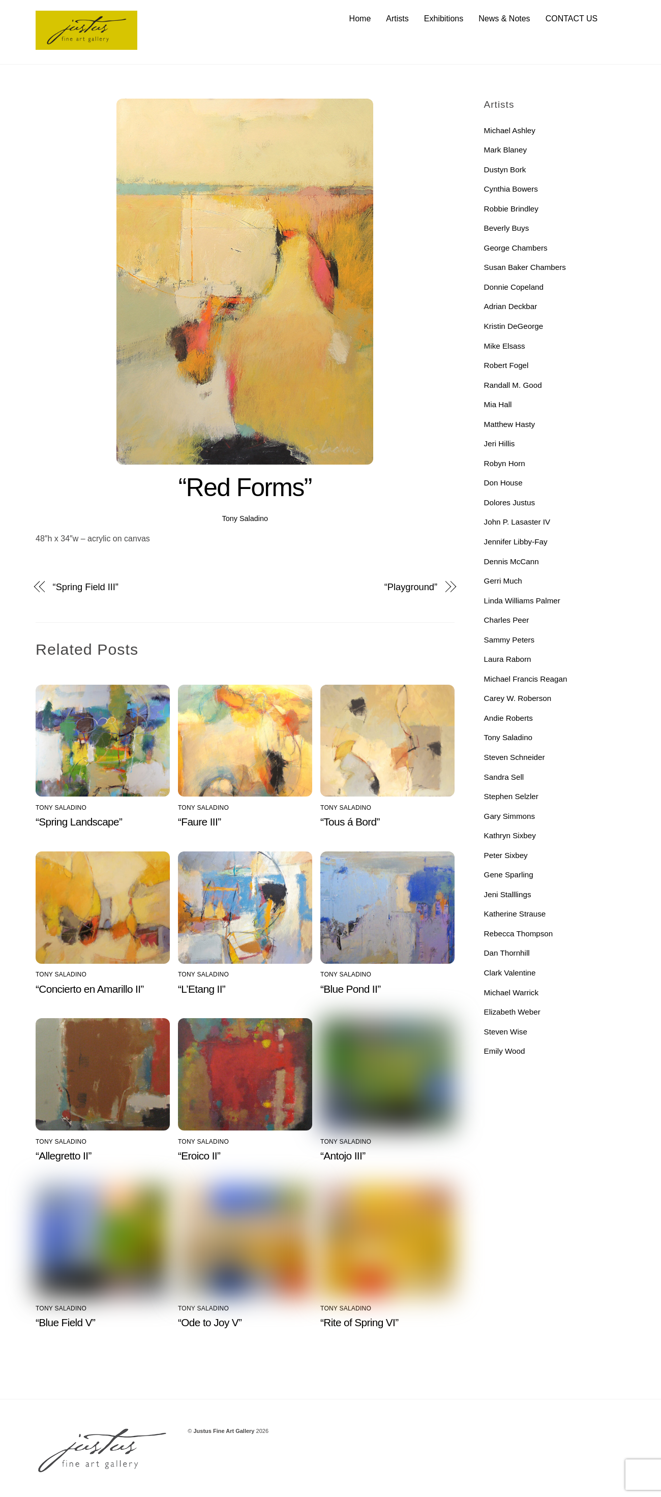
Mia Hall (498, 404)
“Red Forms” (245, 487)
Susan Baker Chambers (525, 267)
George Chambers (516, 247)
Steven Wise (505, 1031)
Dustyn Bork (505, 169)
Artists (397, 18)
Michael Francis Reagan (525, 679)
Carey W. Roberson (518, 698)
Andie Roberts (508, 718)
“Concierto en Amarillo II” (90, 989)
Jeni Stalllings (507, 894)
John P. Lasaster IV (517, 522)
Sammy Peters (509, 639)
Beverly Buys (506, 228)
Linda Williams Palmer (522, 600)
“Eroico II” (199, 1156)
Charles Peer (506, 620)
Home (360, 18)
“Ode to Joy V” (210, 1322)
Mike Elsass (504, 346)
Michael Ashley (509, 130)
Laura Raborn (507, 659)
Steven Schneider (514, 757)
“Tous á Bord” (350, 822)
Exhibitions (443, 18)
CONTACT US (572, 18)
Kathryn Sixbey (510, 835)
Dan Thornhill (507, 953)
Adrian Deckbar (510, 306)
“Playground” (410, 587)
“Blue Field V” (65, 1322)
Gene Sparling (508, 874)
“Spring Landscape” (79, 822)
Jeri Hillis (499, 443)
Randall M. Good (513, 385)
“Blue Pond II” (350, 989)
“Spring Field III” (85, 587)
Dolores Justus (509, 502)
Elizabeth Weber (512, 1011)
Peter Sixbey (506, 855)
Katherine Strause (515, 914)
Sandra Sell (504, 777)
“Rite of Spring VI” (359, 1322)
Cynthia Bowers (511, 189)
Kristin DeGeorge (514, 326)
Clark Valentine (510, 972)
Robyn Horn (504, 463)
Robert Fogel (506, 365)
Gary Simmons (509, 816)
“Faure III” (199, 822)
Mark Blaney (505, 149)
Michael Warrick (511, 992)
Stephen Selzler (511, 796)
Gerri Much (503, 580)
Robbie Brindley (511, 208)
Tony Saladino (245, 518)
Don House (503, 483)
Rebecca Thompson (518, 933)
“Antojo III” (342, 1156)
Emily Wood (504, 1051)
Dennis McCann (511, 561)
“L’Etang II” (201, 989)
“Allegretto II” (64, 1156)
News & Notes (504, 18)
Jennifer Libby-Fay (516, 541)
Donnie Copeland (514, 287)
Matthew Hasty (509, 424)
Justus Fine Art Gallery (223, 1431)
